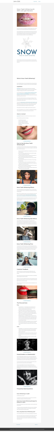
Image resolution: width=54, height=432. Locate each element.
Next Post (36, 425)
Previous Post (18, 425)
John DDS (17, 1)
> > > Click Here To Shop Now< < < (27, 185)
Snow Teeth (18, 88)
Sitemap (18, 430)
